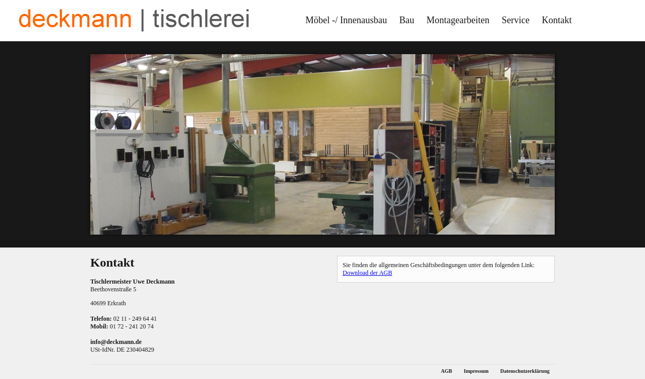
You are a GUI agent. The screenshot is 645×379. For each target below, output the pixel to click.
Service (515, 20)
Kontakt (557, 20)
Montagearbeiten (458, 20)
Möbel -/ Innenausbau (346, 20)
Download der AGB (367, 272)
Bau (406, 20)
